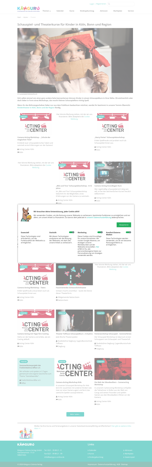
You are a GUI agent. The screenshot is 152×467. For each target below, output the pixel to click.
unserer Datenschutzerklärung (99, 217)
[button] (124, 224)
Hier (97, 247)
